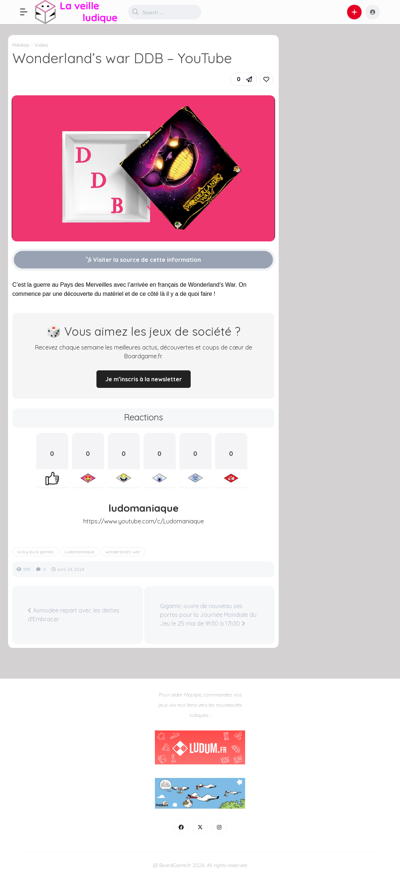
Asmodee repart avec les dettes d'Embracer (73, 615)
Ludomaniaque (79, 551)
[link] (266, 79)
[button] (27, 12)
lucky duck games (35, 551)
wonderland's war (122, 551)
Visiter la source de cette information (143, 259)
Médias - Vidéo (30, 45)
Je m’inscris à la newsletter (143, 379)
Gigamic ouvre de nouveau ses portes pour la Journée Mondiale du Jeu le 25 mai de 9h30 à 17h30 (208, 614)
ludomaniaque (143, 508)
